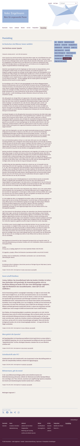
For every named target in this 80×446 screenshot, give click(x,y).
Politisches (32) (68, 55)
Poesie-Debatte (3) (71, 53)
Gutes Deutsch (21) (59, 50)
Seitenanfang (74, 419)
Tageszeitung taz (33, 360)
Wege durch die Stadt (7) (60, 61)
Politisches (27, 328)
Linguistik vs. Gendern (9, 252)
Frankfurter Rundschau (10, 340)
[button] (3, 412)
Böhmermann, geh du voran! (12, 371)
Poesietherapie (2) (59, 55)
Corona (23, 328)
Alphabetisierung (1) (69, 42)
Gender (23, 269)
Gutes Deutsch (28, 269)
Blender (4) (57, 44)
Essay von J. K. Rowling (9, 249)
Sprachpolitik (34, 269)
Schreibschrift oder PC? (10, 354)
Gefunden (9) (67, 47)
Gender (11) (74, 47)
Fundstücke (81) (58, 47)
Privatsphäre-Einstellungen (48, 441)
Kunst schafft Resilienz (10, 276)
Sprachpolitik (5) (67, 58)
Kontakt (22, 441)
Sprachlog (7, 338)
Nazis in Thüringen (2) (60, 53)
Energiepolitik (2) (73, 44)
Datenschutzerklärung (30, 441)
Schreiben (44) (58, 58)
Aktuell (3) (60, 42)
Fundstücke (24, 364)
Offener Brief (7, 256)
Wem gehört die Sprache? (11, 334)
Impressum (38, 441)
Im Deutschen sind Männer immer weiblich (17, 44)
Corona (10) (64, 44)
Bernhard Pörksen (45, 377)
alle (56, 42)
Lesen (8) (67, 50)
